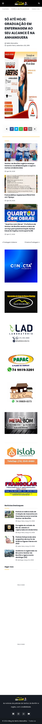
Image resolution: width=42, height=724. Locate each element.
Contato (5, 9)
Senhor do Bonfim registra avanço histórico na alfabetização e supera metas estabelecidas (20, 165)
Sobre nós (36, 9)
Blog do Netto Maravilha (17, 721)
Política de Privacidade (20, 9)
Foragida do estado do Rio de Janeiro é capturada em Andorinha (26, 527)
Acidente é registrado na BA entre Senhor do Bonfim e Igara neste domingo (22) (26, 554)
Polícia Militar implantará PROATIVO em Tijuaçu (20, 196)
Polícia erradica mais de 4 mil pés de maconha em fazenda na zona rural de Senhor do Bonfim (26, 515)
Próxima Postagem (32, 242)
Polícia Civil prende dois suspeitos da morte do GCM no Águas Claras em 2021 (26, 540)
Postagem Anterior (10, 242)
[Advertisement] (21, 609)
